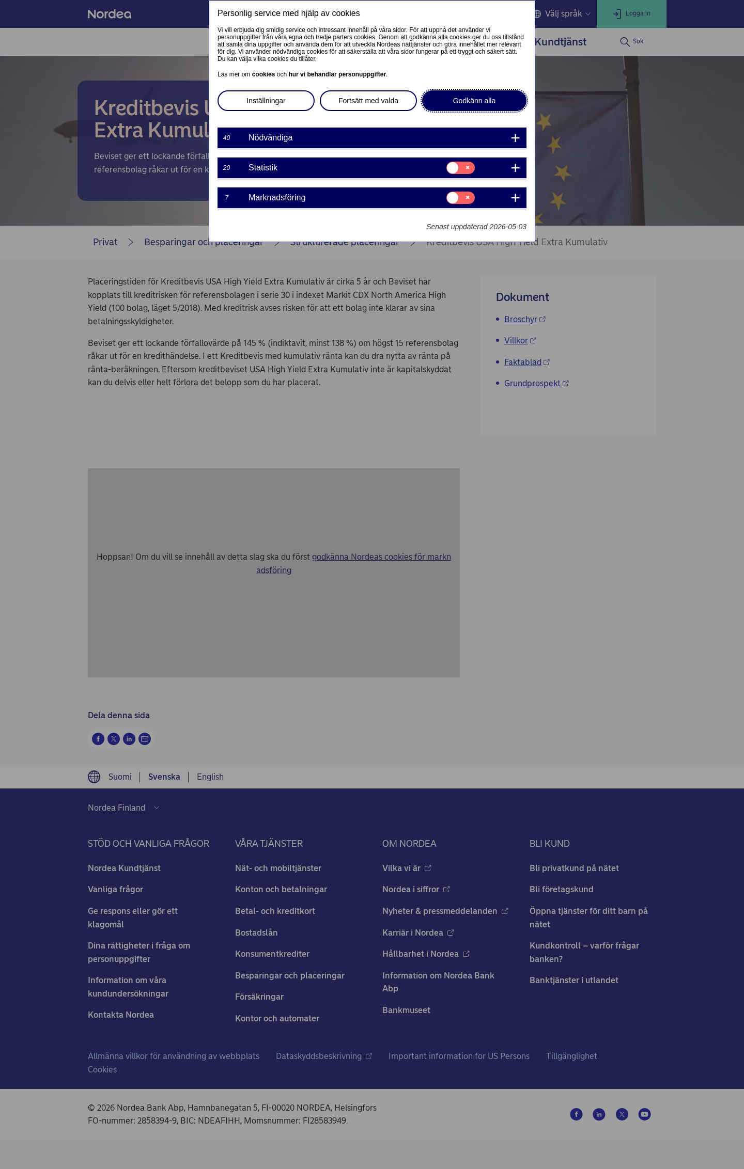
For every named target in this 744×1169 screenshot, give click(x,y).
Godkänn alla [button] (474, 101)
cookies (263, 74)
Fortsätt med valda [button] (368, 101)
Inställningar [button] (266, 101)
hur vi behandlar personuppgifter (337, 74)
